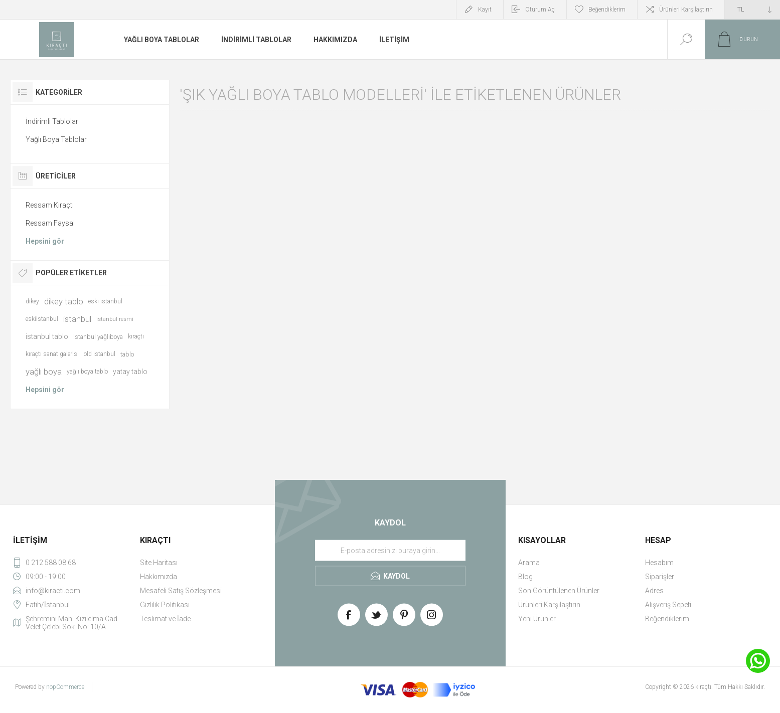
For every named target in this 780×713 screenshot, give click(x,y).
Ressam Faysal (50, 223)
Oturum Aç (540, 9)
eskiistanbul (42, 318)
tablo (127, 354)
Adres (654, 591)
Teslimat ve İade (165, 619)
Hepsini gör (45, 241)
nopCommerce (65, 686)
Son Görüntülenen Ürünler (558, 591)
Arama (529, 563)
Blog (525, 577)
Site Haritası (159, 563)
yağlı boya (44, 372)
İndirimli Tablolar (52, 121)
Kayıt (485, 9)
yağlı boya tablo (87, 371)
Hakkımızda (158, 577)
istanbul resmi (114, 319)
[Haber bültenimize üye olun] (390, 550)
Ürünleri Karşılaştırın (686, 9)
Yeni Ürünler (537, 619)
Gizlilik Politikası (165, 605)
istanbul (77, 319)
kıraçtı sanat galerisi (52, 354)
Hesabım (659, 563)
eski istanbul (105, 301)
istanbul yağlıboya (98, 336)
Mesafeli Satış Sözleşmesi (181, 591)
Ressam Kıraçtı (50, 205)
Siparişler (659, 577)
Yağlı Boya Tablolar (56, 139)
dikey (32, 301)
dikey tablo (63, 301)
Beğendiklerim (667, 619)
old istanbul (99, 354)
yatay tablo (130, 372)
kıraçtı (136, 336)
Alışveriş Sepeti (668, 605)
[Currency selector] (752, 9)
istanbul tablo (47, 336)
